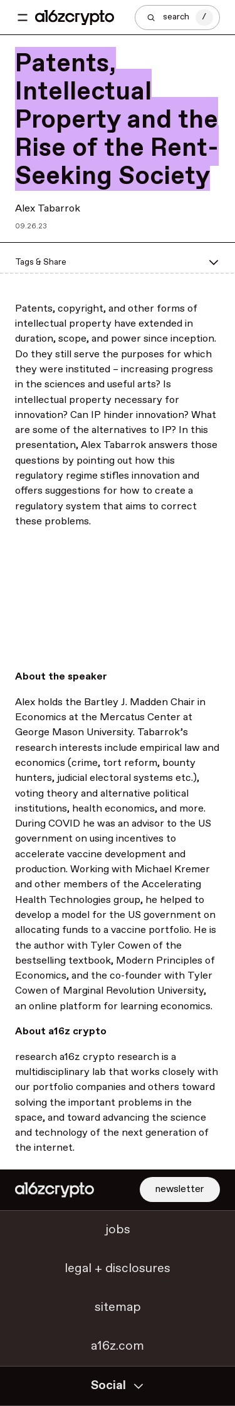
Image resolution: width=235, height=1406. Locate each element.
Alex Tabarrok (47, 208)
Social (118, 1385)
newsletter (179, 1189)
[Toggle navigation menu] (22, 17)
